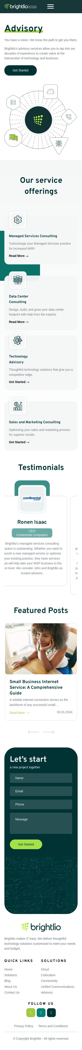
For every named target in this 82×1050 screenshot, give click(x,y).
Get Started (19, 398)
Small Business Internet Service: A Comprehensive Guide (36, 687)
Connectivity (49, 981)
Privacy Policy (23, 1026)
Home (8, 969)
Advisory (47, 992)
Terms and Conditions (53, 1026)
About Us (10, 986)
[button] (30, 1012)
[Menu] (50, 6)
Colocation (48, 975)
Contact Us (11, 992)
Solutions (10, 975)
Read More (18, 272)
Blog (7, 981)
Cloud (45, 969)
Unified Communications (57, 986)
